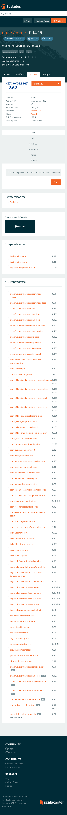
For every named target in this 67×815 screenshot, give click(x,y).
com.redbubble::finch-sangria (23, 478)
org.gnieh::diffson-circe (20, 627)
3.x (20, 57)
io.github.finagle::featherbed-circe (26, 561)
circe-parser (17, 83)
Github (10, 748)
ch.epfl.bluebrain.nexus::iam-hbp (25, 319)
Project (8, 74)
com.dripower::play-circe (21, 374)
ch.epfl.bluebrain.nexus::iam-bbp (25, 314)
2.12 (34, 57)
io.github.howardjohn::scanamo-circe (27, 581)
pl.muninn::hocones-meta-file (24, 655)
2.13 (27, 57)
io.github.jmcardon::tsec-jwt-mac (25, 598)
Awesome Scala (42, 20)
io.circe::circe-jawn (18, 262)
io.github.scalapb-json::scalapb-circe (27, 610)
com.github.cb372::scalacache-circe (26, 415)
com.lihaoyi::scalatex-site (21, 455)
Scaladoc (14, 202)
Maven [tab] (33, 154)
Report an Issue (12, 767)
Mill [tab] (33, 138)
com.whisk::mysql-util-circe (22, 521)
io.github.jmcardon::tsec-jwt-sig (24, 604)
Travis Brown (36, 120)
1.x (22, 60)
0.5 (27, 64)
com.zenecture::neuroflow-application (27, 527)
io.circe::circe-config (19, 550)
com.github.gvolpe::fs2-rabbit (24, 421)
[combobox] (46, 83)
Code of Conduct (12, 782)
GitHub (47, 38)
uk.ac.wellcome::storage (21, 661)
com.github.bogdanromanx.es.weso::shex (29, 389)
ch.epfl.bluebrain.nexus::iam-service (26, 331)
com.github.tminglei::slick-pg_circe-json (28, 432)
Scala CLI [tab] (33, 143)
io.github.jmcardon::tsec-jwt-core (25, 592)
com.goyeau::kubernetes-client (24, 438)
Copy (56, 182)
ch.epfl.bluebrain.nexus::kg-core (24, 336)
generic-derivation (10, 52)
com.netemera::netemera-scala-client (27, 461)
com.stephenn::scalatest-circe (24, 506)
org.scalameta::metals (20, 649)
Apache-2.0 (36, 110)
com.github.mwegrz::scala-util (24, 427)
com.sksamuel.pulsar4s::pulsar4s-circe (27, 495)
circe (7, 32)
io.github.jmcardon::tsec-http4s (24, 587)
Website (33, 38)
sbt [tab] (33, 132)
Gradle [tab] (34, 160)
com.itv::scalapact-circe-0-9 (22, 449)
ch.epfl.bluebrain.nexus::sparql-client (27, 690)
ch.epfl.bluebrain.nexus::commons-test (28, 302)
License (8, 785)
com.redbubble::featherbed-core (25, 699)
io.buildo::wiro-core (19, 532)
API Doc (27, 20)
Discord (10, 752)
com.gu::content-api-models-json (25, 444)
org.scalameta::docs (19, 632)
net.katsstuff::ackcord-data (22, 621)
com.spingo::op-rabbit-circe (23, 501)
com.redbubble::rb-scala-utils (23, 484)
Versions (33, 74)
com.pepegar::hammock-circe (23, 467)
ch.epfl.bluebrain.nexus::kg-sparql (25, 354)
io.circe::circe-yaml (18, 555)
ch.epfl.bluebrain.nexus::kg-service (25, 348)
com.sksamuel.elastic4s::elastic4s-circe (28, 489)
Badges (46, 74)
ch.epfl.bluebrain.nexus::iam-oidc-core (27, 325)
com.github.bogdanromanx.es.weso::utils (29, 406)
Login (58, 20)
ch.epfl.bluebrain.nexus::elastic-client (27, 666)
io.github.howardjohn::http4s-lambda (27, 567)
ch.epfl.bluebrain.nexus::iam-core (25, 675)
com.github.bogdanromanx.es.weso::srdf (28, 398)
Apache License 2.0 (14, 38)
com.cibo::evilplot (18, 368)
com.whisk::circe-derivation (22, 705)
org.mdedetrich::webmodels (23, 714)
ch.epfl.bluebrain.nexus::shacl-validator (28, 681)
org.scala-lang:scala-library (22, 267)
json (21, 52)
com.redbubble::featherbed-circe (25, 472)
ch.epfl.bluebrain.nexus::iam (23, 308)
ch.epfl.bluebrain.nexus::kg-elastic (25, 342)
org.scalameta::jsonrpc (20, 638)
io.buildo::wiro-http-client (22, 538)
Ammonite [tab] (33, 149)
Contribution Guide (14, 763)
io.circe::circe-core (18, 256)
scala (28, 52)
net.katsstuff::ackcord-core (22, 615)
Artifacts (20, 74)
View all (34, 114)
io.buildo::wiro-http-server (22, 544)
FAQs (7, 778)
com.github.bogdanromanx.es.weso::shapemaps (32, 380)
